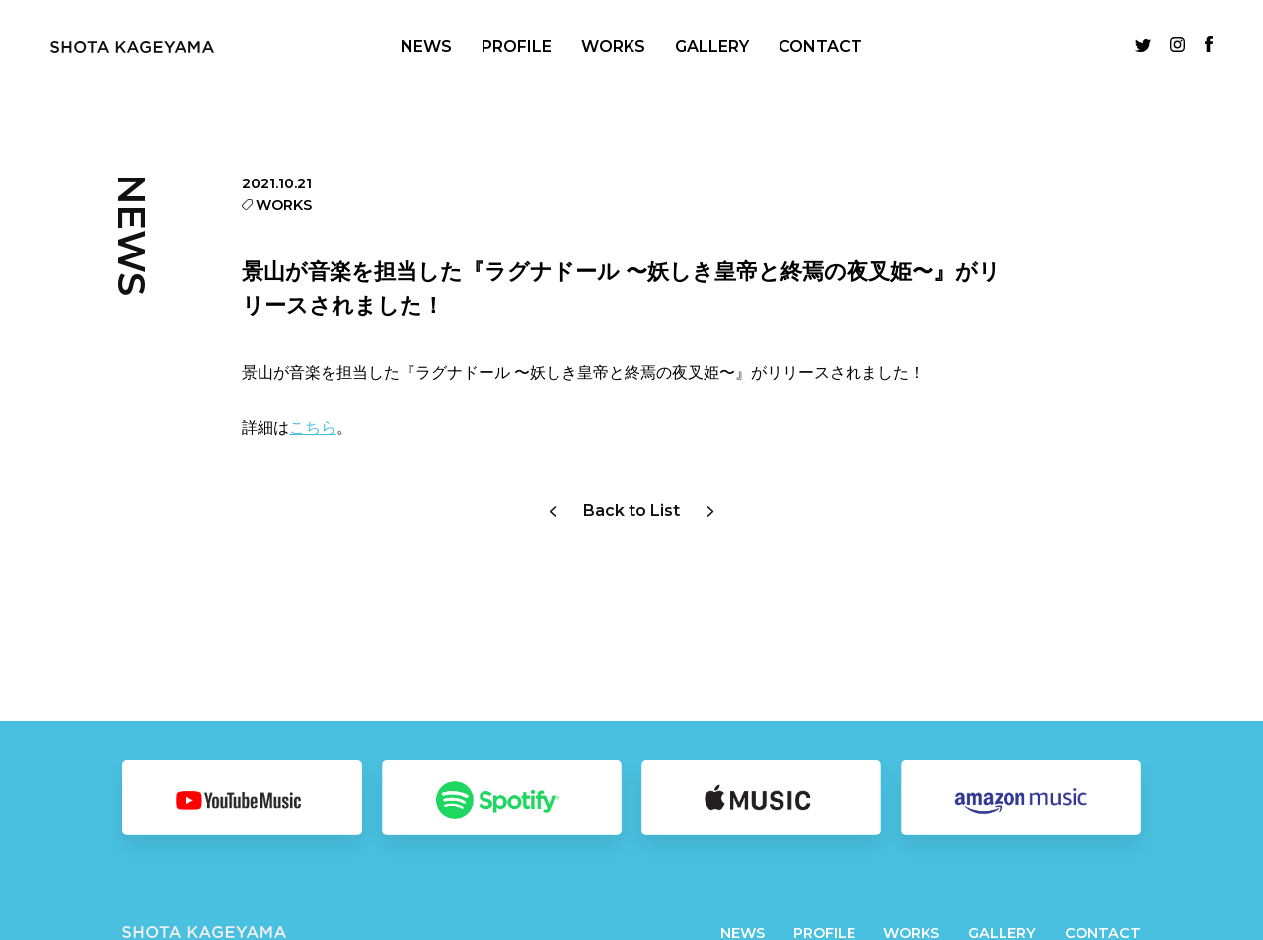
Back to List (631, 510)
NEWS (426, 46)
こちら (312, 427)
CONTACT (820, 46)
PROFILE (517, 46)
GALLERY (712, 46)
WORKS (613, 46)
